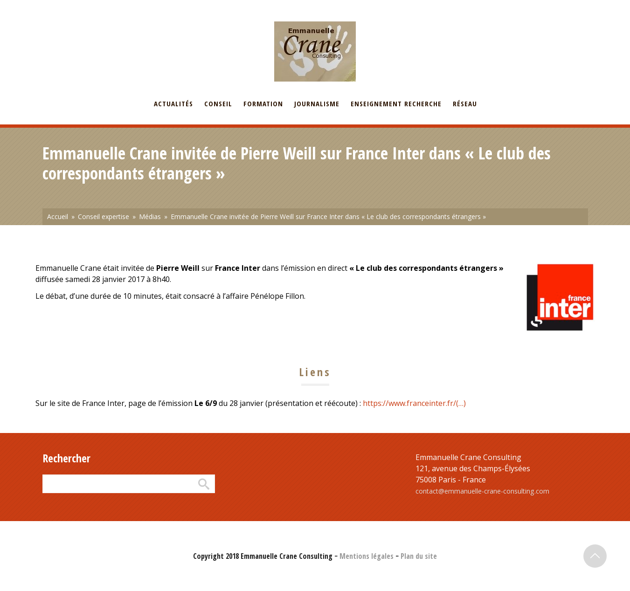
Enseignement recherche (396, 103)
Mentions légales (366, 556)
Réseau (465, 103)
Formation (263, 103)
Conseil (218, 103)
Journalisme (316, 103)
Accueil (57, 216)
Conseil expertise (103, 216)
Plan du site (419, 556)
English (88, 6)
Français (54, 6)
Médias (150, 216)
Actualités (173, 103)
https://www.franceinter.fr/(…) (414, 403)
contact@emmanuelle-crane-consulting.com (482, 491)
